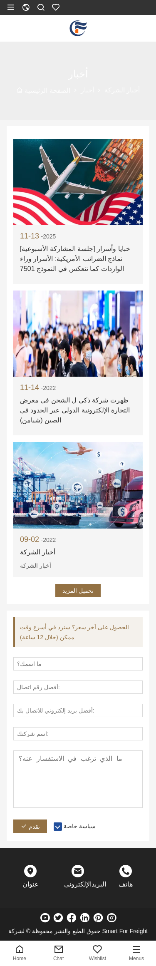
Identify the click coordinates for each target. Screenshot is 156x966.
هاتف (126, 884)
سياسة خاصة (80, 826)
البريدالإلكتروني (78, 884)
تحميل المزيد (78, 590)
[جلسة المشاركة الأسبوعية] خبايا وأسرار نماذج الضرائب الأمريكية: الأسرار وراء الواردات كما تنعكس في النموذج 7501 (75, 258)
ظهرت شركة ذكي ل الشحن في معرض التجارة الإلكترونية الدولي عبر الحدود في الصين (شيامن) (75, 410)
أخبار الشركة (37, 552)
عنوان (30, 884)
